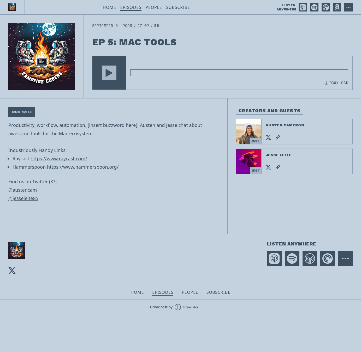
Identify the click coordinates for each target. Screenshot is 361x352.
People (154, 7)
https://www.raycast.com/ (59, 158)
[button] (109, 73)
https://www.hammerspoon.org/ (83, 167)
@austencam (22, 190)
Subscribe (178, 7)
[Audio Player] (222, 73)
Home (109, 7)
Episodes (130, 7)
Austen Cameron (285, 125)
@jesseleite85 (23, 198)
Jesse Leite (278, 155)
